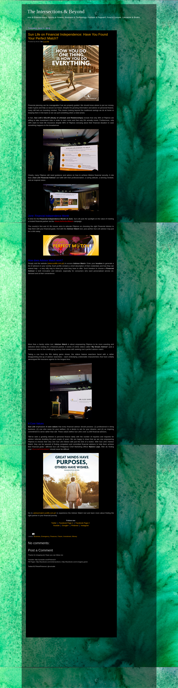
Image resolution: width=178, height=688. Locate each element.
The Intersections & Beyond (56, 11)
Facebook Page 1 (66, 523)
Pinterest (74, 525)
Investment (67, 536)
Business (37, 536)
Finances (53, 536)
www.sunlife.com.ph (56, 263)
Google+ (65, 525)
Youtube (56, 525)
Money (74, 536)
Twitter (54, 523)
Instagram (85, 525)
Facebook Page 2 (83, 523)
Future (60, 536)
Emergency (45, 536)
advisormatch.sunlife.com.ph (44, 513)
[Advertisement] (71, 660)
